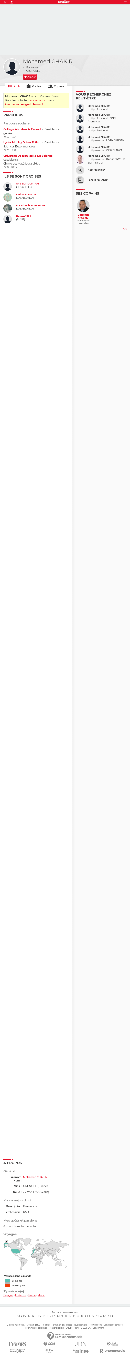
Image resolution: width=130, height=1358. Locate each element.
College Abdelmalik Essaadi (22, 129)
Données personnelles (113, 1325)
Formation (56, 1325)
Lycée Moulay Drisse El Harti (22, 142)
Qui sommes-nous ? (16, 1325)
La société (67, 1325)
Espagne (8, 1295)
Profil (17, 86)
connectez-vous (39, 100)
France (32, 1295)
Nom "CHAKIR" (96, 170)
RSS (38, 1325)
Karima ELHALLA (26, 194)
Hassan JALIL (24, 216)
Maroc (41, 1295)
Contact (30, 1325)
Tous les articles (80, 1325)
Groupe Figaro (72, 1328)
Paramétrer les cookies (36, 1328)
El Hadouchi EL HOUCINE (31, 205)
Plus (124, 228)
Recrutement (95, 1325)
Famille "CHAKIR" (98, 180)
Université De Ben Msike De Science (27, 155)
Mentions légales (56, 1328)
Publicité (46, 1325)
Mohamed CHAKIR (99, 106)
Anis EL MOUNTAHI (27, 183)
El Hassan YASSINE (83, 216)
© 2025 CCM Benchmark (92, 1328)
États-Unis (20, 1295)
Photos (36, 86)
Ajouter (31, 76)
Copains (59, 86)
